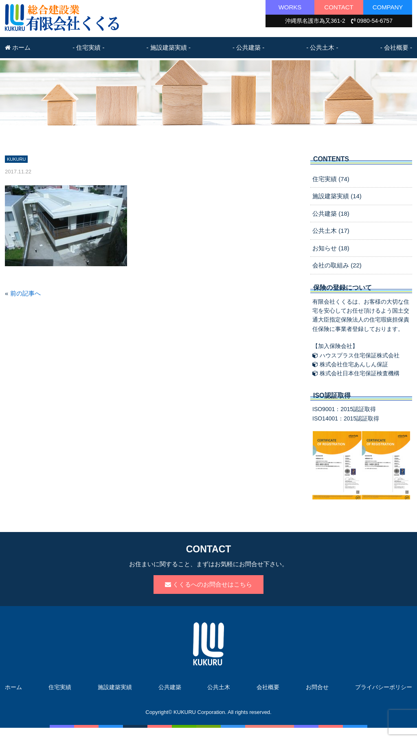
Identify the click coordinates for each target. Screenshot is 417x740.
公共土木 (218, 687)
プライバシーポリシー (383, 687)
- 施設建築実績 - (169, 47)
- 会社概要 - (396, 47)
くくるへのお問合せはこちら (208, 584)
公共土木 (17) (330, 230)
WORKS (290, 7)
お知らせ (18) (330, 248)
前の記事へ (25, 293)
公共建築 (169, 687)
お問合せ (317, 687)
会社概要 (268, 687)
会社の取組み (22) (337, 265)
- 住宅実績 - (88, 47)
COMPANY (388, 7)
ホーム (18, 47)
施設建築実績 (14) (337, 196)
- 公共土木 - (322, 47)
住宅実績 (59, 687)
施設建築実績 (115, 687)
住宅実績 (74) (330, 178)
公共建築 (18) (330, 213)
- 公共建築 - (248, 47)
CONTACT (338, 7)
